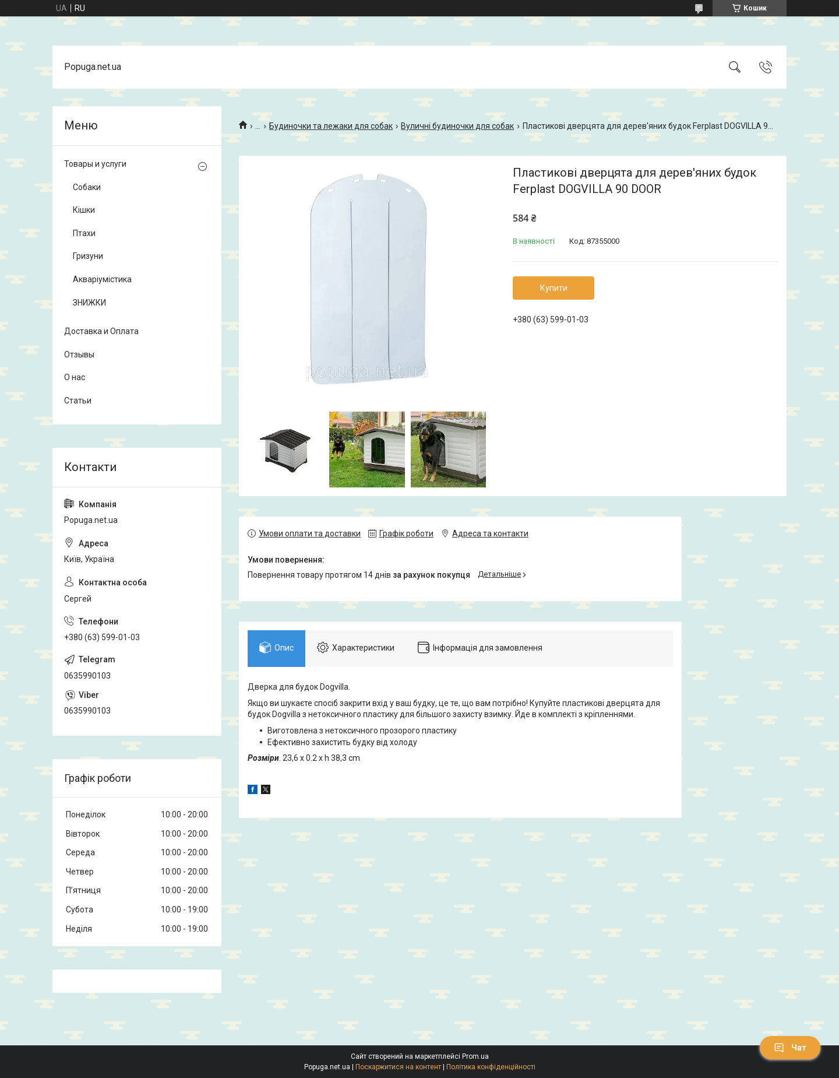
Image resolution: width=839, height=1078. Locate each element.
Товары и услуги (95, 163)
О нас (74, 377)
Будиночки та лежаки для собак (331, 126)
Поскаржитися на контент (398, 1067)
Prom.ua (475, 1056)
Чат (790, 1047)
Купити (553, 288)
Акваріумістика (102, 279)
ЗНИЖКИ (89, 302)
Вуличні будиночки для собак (457, 126)
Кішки (84, 210)
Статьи (77, 400)
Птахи (84, 233)
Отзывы (79, 354)
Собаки (87, 187)
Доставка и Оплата (101, 331)
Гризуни (88, 256)
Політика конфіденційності (490, 1067)
